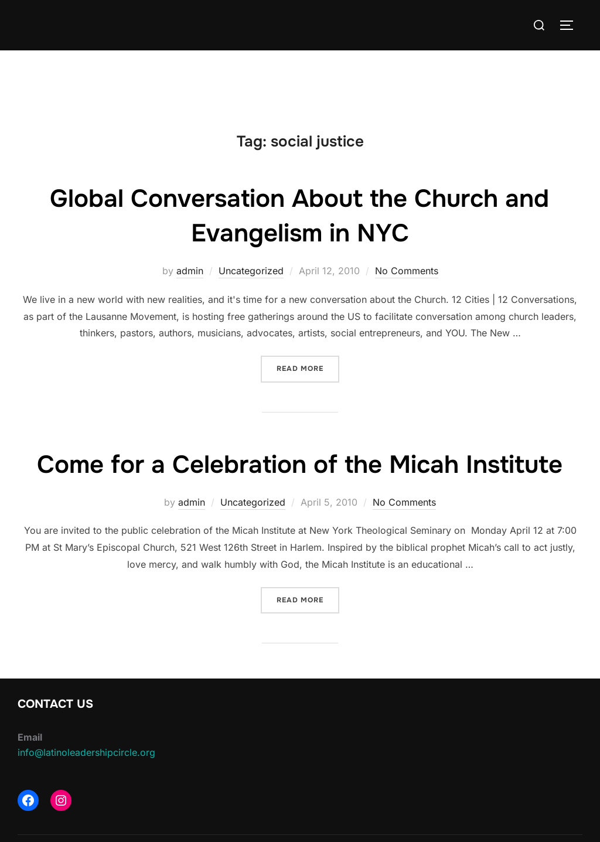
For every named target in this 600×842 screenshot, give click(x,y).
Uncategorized (251, 271)
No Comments (406, 271)
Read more (308, 367)
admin (189, 271)
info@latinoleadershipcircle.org (86, 752)
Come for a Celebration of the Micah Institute (299, 464)
